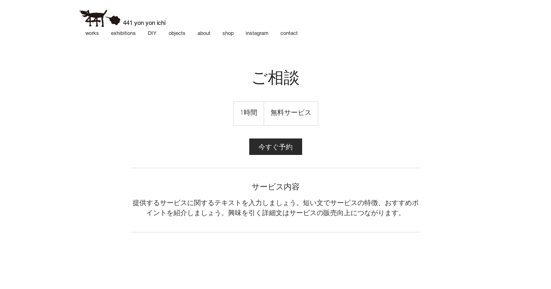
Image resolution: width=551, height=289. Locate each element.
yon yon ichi (150, 22)
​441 (128, 22)
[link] (275, 146)
